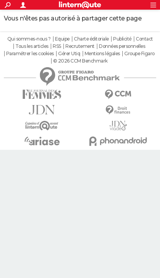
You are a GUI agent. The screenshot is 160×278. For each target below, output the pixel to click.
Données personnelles (122, 46)
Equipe (62, 39)
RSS (57, 46)
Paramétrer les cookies (30, 53)
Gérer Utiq (69, 53)
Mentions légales (102, 53)
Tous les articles (31, 46)
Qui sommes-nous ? (29, 39)
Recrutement (80, 46)
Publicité (122, 39)
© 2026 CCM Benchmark (80, 61)
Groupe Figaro (139, 53)
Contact (144, 39)
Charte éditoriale (91, 39)
